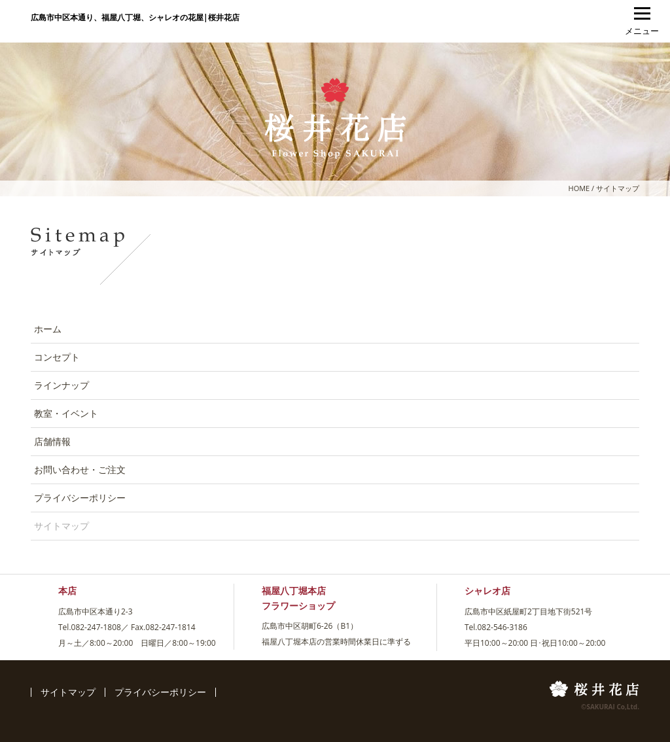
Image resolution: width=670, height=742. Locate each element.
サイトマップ (68, 692)
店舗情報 (52, 441)
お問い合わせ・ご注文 (80, 469)
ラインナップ (61, 385)
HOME (579, 188)
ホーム (48, 329)
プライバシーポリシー (80, 497)
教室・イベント (66, 413)
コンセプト (57, 357)
